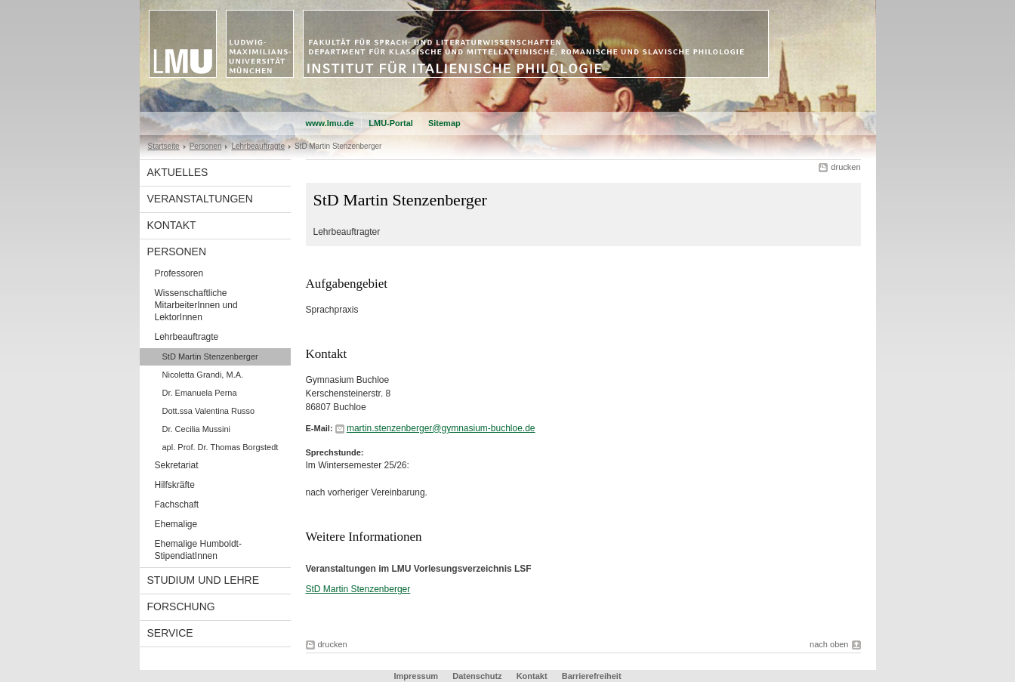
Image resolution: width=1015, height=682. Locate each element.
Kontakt (171, 225)
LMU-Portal (391, 123)
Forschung (181, 606)
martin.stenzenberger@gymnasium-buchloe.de (441, 428)
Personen (206, 146)
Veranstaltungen (200, 199)
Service (170, 633)
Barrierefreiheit (592, 675)
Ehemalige (176, 524)
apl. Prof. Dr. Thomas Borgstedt (220, 447)
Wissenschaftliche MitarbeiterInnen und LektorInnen (196, 305)
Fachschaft (177, 504)
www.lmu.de (330, 123)
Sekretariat (177, 465)
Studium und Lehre (203, 580)
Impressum (415, 675)
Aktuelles (177, 172)
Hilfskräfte (175, 485)
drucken (845, 166)
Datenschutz (476, 675)
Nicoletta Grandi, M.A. (203, 374)
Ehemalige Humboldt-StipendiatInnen (198, 550)
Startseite (164, 146)
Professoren (179, 273)
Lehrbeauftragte (258, 146)
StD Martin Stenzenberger (210, 356)
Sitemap (444, 123)
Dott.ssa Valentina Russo (208, 410)
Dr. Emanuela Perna (199, 392)
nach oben (829, 644)
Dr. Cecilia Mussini (196, 429)
